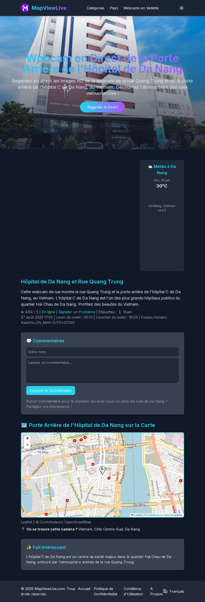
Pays (114, 8)
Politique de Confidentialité (105, 591)
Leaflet (136, 515)
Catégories (95, 8)
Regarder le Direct (102, 107)
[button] (102, 470)
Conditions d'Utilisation (133, 591)
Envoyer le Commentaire (50, 390)
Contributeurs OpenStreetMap (165, 515)
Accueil (84, 588)
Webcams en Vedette (141, 8)
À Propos (156, 591)
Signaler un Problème (76, 312)
